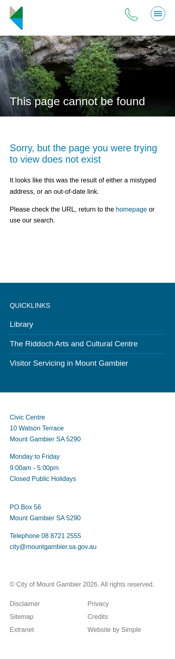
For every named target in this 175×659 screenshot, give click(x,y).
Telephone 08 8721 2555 (45, 535)
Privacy (98, 603)
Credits (98, 616)
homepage (131, 209)
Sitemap (22, 616)
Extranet (22, 629)
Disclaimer (25, 603)
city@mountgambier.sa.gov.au (53, 546)
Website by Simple (114, 629)
